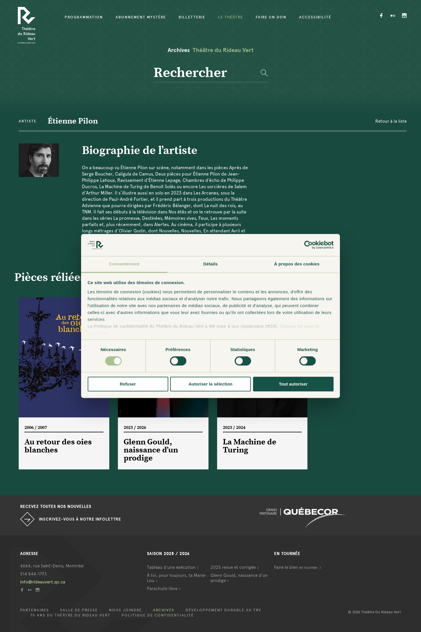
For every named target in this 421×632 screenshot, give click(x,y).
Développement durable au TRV (223, 610)
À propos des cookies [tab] (296, 263)
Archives (163, 610)
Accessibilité (315, 17)
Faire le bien (296, 567)
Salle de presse (79, 610)
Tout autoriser (293, 383)
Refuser (128, 383)
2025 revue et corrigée (233, 567)
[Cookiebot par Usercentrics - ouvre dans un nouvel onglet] (308, 245)
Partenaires (34, 610)
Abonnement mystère (141, 17)
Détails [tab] (210, 263)
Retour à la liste (391, 121)
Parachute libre (162, 588)
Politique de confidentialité (158, 615)
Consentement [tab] (124, 263)
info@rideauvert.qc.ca (42, 582)
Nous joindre (125, 610)
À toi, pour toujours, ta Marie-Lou (177, 578)
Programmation (84, 17)
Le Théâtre (230, 17)
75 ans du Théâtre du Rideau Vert (70, 615)
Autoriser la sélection (211, 383)
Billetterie (192, 17)
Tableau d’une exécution (171, 567)
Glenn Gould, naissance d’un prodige (239, 578)
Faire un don (271, 17)
